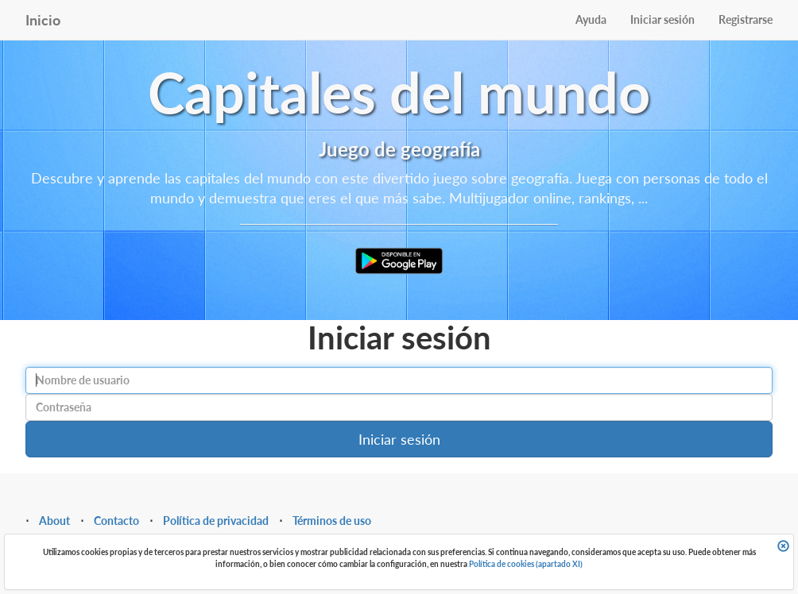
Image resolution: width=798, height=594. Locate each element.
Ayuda (590, 19)
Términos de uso (331, 520)
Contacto (116, 520)
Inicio (42, 20)
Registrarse (746, 19)
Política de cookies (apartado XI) (526, 564)
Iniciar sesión (662, 19)
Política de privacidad (216, 520)
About (54, 520)
